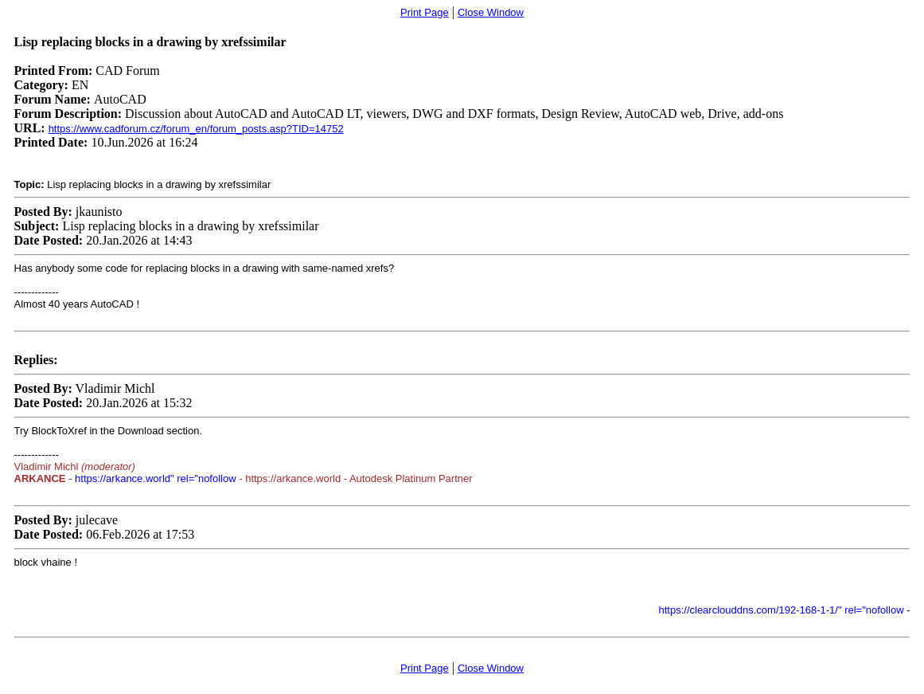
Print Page (424, 12)
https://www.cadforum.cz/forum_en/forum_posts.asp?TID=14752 (196, 129)
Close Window (491, 12)
